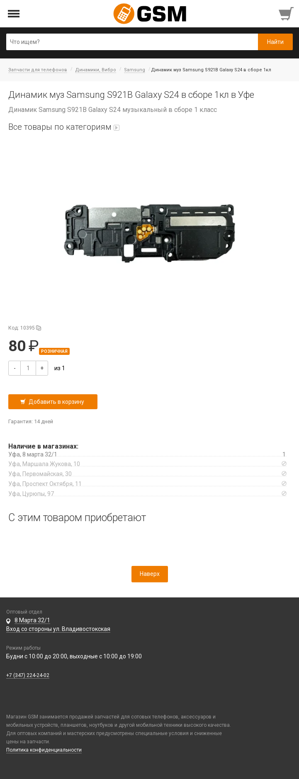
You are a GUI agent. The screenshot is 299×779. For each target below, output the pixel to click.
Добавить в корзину (56, 401)
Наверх (150, 573)
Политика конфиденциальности (44, 750)
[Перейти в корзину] (287, 13)
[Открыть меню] (14, 14)
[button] (149, 233)
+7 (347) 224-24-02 (27, 675)
